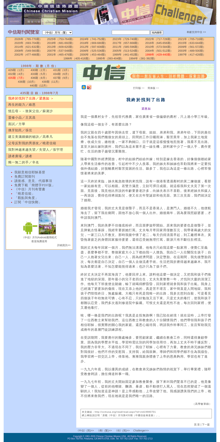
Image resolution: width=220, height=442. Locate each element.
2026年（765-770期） (28, 39)
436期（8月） (39, 77)
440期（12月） (39, 85)
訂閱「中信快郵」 (28, 202)
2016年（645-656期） (159, 43)
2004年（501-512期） (159, 50)
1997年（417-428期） (192, 54)
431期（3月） (61, 70)
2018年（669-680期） (94, 43)
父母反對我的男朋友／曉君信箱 (32, 143)
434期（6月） (61, 74)
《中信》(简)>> (85, 430)
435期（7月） (17, 77)
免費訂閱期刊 (24, 176)
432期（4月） (17, 74)
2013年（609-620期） (61, 46)
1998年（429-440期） (159, 54)
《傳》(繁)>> (104, 430)
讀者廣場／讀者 (20, 156)
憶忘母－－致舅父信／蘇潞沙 (30, 111)
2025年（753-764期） (61, 39)
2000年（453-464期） (94, 54)
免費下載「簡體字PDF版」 (34, 185)
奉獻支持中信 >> (196, 32)
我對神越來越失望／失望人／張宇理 (35, 149)
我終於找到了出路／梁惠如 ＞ (31, 98)
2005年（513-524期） (126, 50)
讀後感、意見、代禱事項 (33, 181)
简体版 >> (153, 88)
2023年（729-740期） (126, 39)
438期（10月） (27, 81)
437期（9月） (61, 77)
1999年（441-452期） (126, 54)
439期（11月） (51, 81)
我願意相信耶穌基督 (29, 172)
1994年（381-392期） (143, 58)
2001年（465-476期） (61, 54)
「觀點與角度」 (26, 198)
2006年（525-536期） (94, 50)
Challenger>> (141, 430)
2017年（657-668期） (126, 43)
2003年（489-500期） (192, 50)
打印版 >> (139, 88)
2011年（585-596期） (126, 46)
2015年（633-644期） (192, 43)
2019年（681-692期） (61, 43)
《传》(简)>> (122, 430)
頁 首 (197, 424)
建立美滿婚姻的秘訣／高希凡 (30, 136)
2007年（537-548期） (61, 50)
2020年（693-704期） (28, 43)
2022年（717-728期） (159, 39)
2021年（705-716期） (192, 39)
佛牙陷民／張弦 (20, 130)
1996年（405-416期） (77, 58)
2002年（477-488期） (28, 54)
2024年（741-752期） (94, 39)
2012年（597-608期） (94, 46)
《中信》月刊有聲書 (29, 189)
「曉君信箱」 (24, 193)
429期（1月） (17, 70)
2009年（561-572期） (192, 46)
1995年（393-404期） (110, 58)
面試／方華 (16, 124)
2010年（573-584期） (159, 46)
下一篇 (206, 424)
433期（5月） (39, 74)
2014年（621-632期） (28, 46)
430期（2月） (39, 70)
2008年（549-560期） (28, 50)
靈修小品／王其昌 (22, 117)
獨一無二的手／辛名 (23, 162)
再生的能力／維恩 (22, 104)
